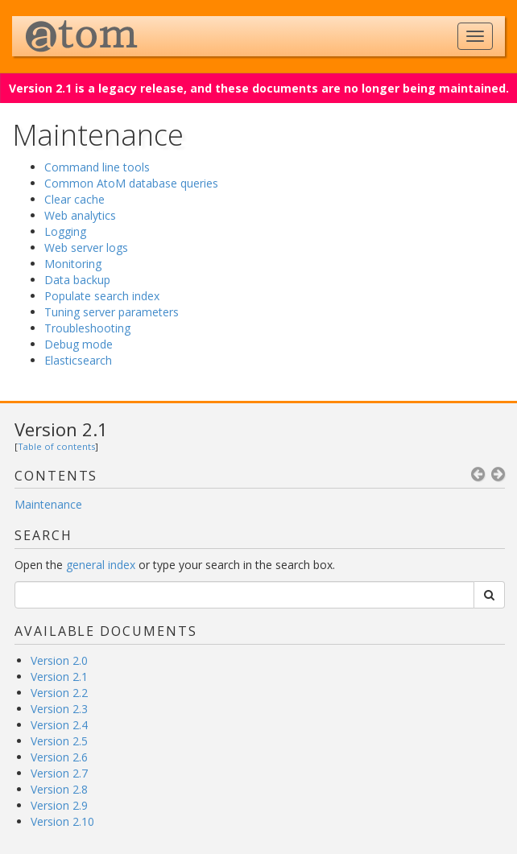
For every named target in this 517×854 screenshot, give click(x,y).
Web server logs (86, 247)
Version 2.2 (59, 692)
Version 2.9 (59, 805)
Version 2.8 (59, 789)
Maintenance (48, 504)
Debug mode (78, 344)
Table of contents (56, 446)
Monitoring (72, 263)
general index (100, 564)
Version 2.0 (59, 660)
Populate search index (101, 295)
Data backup (77, 279)
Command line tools (97, 167)
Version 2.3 (59, 708)
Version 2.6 (59, 757)
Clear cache (74, 199)
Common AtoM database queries (131, 183)
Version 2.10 (62, 821)
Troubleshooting (87, 328)
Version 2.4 (59, 724)
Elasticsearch (78, 360)
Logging (65, 231)
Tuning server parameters (111, 312)
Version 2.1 (61, 429)
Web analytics (80, 215)
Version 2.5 (59, 741)
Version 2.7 (59, 773)
